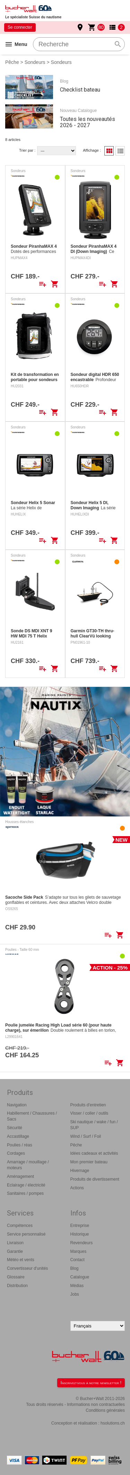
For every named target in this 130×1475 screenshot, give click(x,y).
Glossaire (16, 1277)
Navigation (17, 1105)
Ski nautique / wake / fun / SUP (94, 1124)
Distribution (17, 1285)
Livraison (15, 1242)
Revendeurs (81, 1242)
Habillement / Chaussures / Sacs (32, 1116)
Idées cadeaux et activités (94, 1153)
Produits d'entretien (88, 1105)
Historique (79, 1234)
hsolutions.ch (113, 1423)
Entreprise (79, 1225)
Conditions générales (105, 1410)
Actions (77, 1187)
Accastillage (18, 1136)
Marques (78, 1251)
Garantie (15, 1251)
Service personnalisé (26, 1234)
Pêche (12, 62)
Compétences (20, 1225)
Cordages (16, 1153)
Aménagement (20, 1176)
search (118, 44)
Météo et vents (20, 1259)
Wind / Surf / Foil (85, 1136)
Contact (77, 1259)
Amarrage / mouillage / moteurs (28, 1165)
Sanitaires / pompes (25, 1193)
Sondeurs (35, 62)
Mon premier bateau (88, 1162)
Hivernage (79, 1170)
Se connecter (20, 27)
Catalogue (79, 1277)
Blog (74, 1268)
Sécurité (14, 1127)
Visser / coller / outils (89, 1113)
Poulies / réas (19, 1145)
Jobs (74, 1294)
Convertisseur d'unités (27, 1268)
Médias (77, 1285)
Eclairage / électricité (26, 1185)
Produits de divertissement (94, 1179)
